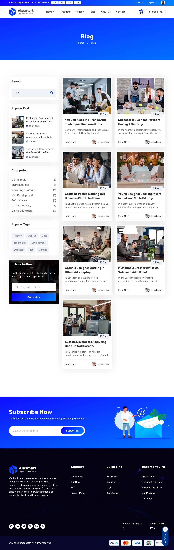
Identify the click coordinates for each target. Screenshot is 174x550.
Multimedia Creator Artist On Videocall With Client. (39, 120)
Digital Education (34, 211)
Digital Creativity (34, 206)
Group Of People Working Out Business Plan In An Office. (85, 196)
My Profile (111, 476)
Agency (18, 235)
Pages (80, 11)
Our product (148, 493)
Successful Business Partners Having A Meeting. (139, 122)
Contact (120, 11)
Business (18, 249)
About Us (106, 11)
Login (109, 487)
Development (39, 242)
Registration (112, 493)
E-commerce (34, 200)
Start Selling (155, 11)
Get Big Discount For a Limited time (29, 3)
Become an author (152, 482)
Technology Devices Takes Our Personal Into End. (40, 151)
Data (44, 235)
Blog (93, 11)
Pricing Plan (148, 476)
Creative (31, 235)
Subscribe (33, 297)
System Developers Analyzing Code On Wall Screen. (38, 135)
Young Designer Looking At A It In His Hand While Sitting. (139, 196)
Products (65, 11)
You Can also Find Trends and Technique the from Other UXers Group (85, 122)
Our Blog (75, 482)
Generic (43, 249)
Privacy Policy (78, 493)
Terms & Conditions (152, 487)
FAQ (73, 487)
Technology (20, 242)
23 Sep (103, 114)
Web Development (34, 195)
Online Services (34, 185)
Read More (70, 142)
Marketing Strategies (34, 190)
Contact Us (77, 476)
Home (50, 11)
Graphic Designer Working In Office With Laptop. (84, 270)
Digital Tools (34, 180)
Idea (31, 249)
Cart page (147, 498)
